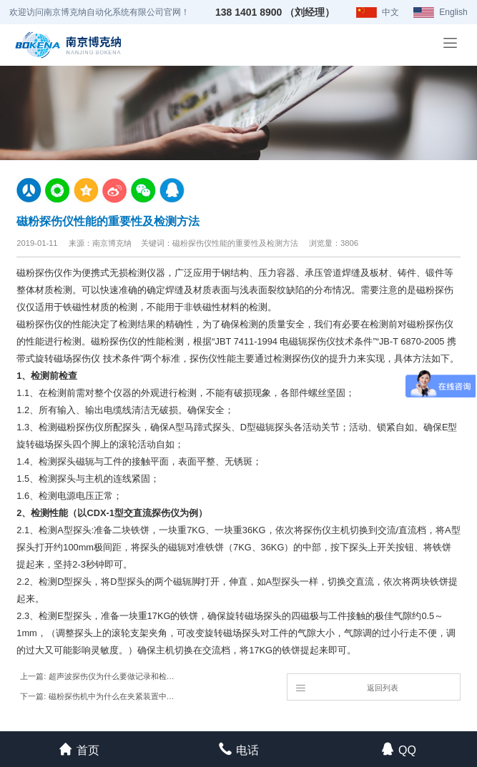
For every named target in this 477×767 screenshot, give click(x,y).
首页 (79, 748)
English (453, 12)
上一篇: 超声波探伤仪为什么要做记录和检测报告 (99, 676)
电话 (238, 748)
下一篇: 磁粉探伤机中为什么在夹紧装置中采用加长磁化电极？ (99, 696)
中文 (390, 12)
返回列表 (346, 687)
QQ (398, 748)
